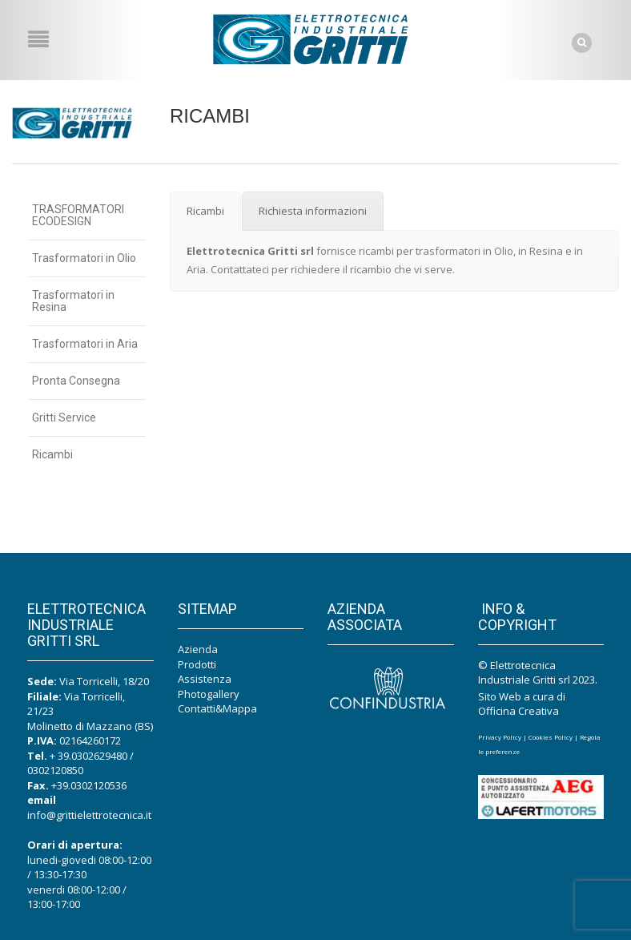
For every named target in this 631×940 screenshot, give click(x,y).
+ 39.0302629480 (88, 755)
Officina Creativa (518, 711)
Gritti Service (64, 417)
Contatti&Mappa (217, 708)
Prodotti (197, 664)
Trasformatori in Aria (85, 343)
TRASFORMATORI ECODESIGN (78, 215)
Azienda (198, 649)
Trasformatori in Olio (84, 258)
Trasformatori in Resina (73, 300)
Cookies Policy (551, 736)
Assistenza (204, 679)
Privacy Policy (499, 736)
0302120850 (55, 770)
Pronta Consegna (76, 380)
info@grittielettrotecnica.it (89, 815)
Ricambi (52, 454)
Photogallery (208, 694)
